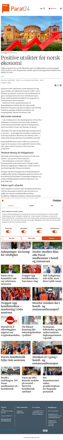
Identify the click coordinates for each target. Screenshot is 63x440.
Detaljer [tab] (31, 205)
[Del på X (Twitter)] (58, 85)
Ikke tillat (11, 238)
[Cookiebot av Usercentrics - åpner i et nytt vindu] (54, 201)
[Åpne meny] (61, 8)
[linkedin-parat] (44, 430)
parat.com (19, 411)
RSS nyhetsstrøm (6, 420)
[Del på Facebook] (55, 85)
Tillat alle (51, 238)
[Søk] (42, 8)
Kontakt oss (52, 407)
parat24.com (20, 412)
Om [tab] (52, 205)
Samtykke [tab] (11, 205)
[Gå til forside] (20, 8)
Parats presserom (6, 419)
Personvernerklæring (8, 430)
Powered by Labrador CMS (31, 437)
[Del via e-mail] (60, 85)
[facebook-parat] (46, 430)
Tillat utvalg (31, 238)
